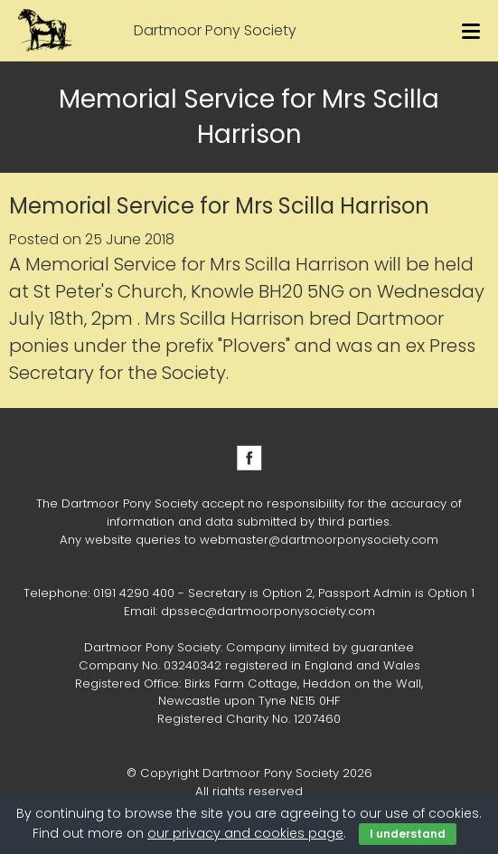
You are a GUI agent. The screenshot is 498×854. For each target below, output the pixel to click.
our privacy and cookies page (245, 833)
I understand (408, 833)
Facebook (249, 457)
